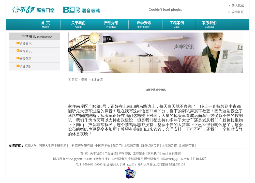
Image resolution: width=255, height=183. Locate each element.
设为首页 (238, 12)
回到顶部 (175, 153)
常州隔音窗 (186, 145)
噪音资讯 (25, 43)
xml (164, 153)
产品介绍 (111, 23)
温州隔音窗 (151, 159)
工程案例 (177, 23)
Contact (209, 26)
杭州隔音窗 (119, 159)
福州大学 (31, 145)
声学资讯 (144, 23)
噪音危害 (25, 58)
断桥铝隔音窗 (150, 145)
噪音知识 (25, 51)
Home (45, 26)
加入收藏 (238, 5)
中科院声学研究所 (81, 145)
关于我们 (78, 23)
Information (143, 26)
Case (176, 26)
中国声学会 (102, 145)
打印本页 (199, 159)
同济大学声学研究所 (52, 145)
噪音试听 (25, 66)
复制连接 (101, 159)
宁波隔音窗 (135, 159)
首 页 (45, 23)
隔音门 (117, 145)
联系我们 (209, 23)
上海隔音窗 (131, 145)
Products (111, 26)
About (78, 26)
